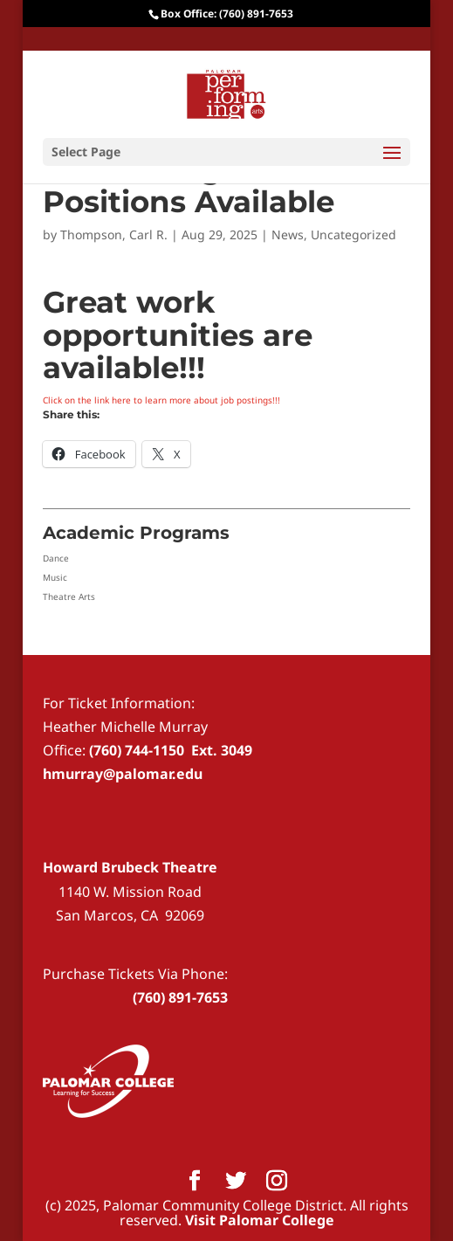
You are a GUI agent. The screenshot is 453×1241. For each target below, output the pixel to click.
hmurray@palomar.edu (122, 773)
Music (55, 577)
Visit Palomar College (259, 1220)
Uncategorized (353, 234)
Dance (56, 558)
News (287, 234)
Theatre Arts (69, 596)
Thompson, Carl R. (114, 234)
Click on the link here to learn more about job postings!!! (161, 400)
